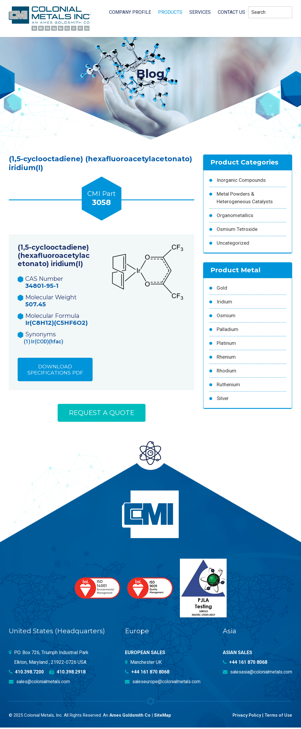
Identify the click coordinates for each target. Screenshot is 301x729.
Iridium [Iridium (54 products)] (224, 302)
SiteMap (162, 716)
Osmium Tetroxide (237, 229)
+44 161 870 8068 (147, 673)
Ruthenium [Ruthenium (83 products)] (228, 384)
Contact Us (231, 12)
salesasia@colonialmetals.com (256, 673)
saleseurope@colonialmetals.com (163, 683)
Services (200, 12)
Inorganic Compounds (241, 180)
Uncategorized (233, 243)
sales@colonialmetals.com (40, 683)
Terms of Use (278, 716)
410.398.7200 (26, 673)
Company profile (130, 12)
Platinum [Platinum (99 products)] (226, 343)
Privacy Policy (246, 716)
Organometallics (235, 215)
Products (170, 12)
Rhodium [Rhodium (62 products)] (226, 371)
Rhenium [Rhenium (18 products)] (226, 357)
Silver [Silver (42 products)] (223, 398)
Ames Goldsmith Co (130, 716)
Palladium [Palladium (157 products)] (227, 329)
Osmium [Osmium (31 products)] (226, 315)
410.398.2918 (68, 673)
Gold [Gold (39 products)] (222, 288)
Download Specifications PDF (55, 370)
